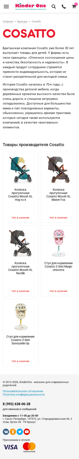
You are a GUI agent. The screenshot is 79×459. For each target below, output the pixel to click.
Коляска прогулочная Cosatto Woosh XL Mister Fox (58, 194)
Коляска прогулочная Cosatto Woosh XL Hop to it (20, 194)
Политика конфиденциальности (24, 394)
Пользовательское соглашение (23, 391)
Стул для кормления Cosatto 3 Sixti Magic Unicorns (58, 266)
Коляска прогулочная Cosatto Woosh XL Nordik (20, 268)
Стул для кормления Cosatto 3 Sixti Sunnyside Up (20, 340)
